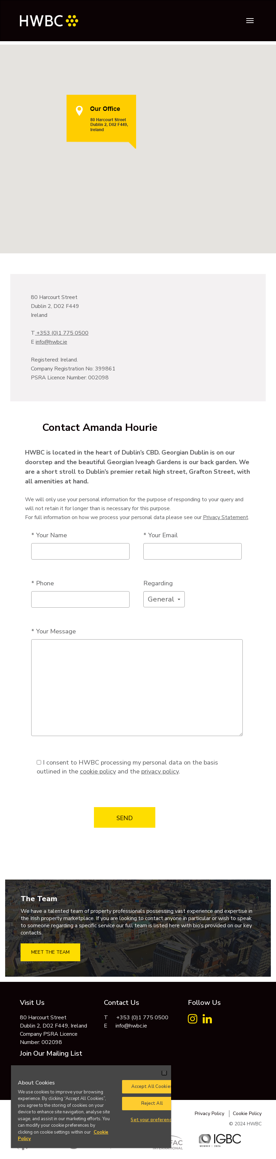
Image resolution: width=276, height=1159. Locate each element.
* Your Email (160, 535)
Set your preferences (154, 1120)
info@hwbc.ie (51, 342)
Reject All (152, 1103)
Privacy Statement (225, 517)
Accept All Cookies (152, 1086)
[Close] (164, 1073)
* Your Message (53, 631)
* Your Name (49, 535)
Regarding (158, 583)
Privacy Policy (209, 1113)
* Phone (42, 583)
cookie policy (98, 771)
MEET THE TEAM (50, 952)
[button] (164, 599)
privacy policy (160, 771)
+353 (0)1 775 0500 (61, 333)
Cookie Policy (247, 1113)
